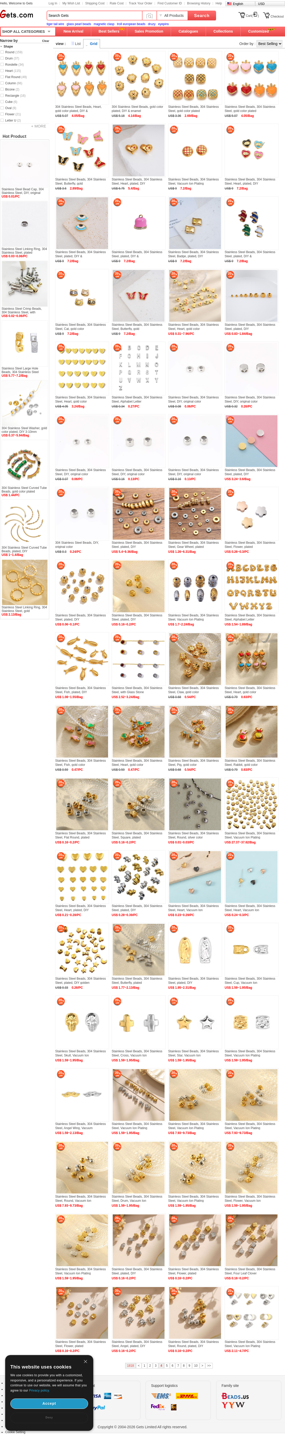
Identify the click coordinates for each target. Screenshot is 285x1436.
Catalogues (188, 31)
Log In (53, 3)
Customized (258, 31)
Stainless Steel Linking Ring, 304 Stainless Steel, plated (24, 250)
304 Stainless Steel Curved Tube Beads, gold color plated (24, 489)
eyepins (163, 24)
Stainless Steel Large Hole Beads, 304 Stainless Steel (20, 370)
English (238, 4)
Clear (45, 40)
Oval (10, 108)
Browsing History (198, 3)
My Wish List (71, 3)
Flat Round (16, 77)
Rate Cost (117, 3)
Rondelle (14, 64)
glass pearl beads (79, 24)
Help (219, 3)
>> (209, 1365)
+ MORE (38, 126)
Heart (13, 71)
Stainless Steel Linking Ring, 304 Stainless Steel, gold (24, 609)
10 (195, 1365)
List (78, 44)
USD (261, 4)
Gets (16, 14)
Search (201, 15)
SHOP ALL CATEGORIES (23, 31)
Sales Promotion (149, 31)
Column (13, 83)
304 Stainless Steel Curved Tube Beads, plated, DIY (24, 549)
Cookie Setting (15, 1432)
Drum (12, 58)
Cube (11, 102)
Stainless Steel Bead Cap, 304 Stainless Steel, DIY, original (23, 191)
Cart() (252, 16)
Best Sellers (109, 31)
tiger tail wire (55, 24)
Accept (49, 1403)
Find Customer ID (170, 3)
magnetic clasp (104, 24)
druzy (151, 24)
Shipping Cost (95, 3)
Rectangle (15, 95)
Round (14, 52)
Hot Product (14, 136)
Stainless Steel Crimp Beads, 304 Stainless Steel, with (22, 310)
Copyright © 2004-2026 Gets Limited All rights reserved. (143, 1427)
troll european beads (131, 24)
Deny (49, 1417)
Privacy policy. (39, 1390)
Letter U (13, 120)
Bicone (12, 89)
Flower (13, 114)
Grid (93, 44)
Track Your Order (140, 3)
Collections (223, 31)
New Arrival (73, 31)
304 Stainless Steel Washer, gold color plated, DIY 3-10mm (24, 430)
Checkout (277, 16)
